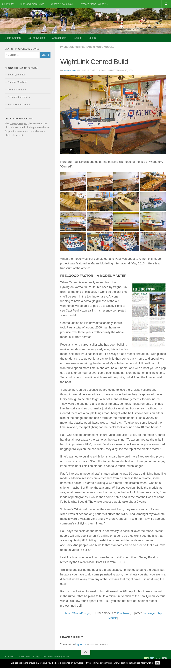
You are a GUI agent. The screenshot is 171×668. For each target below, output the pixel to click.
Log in (92, 37)
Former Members (17, 89)
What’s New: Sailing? (93, 4)
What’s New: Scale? (62, 4)
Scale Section (13, 37)
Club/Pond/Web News (31, 4)
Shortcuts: (8, 4)
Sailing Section (36, 37)
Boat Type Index (16, 74)
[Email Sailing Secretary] (146, 658)
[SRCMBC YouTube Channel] (164, 658)
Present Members (17, 82)
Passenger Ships (72, 46)
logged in (80, 644)
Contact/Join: (59, 37)
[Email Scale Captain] (152, 658)
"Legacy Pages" (18, 123)
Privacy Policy (62, 656)
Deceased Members (19, 97)
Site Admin (70, 70)
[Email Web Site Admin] (158, 658)
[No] (167, 663)
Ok (157, 663)
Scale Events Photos (19, 104)
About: (78, 37)
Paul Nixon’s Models (102, 46)
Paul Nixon (124, 613)
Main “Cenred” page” (76, 613)
